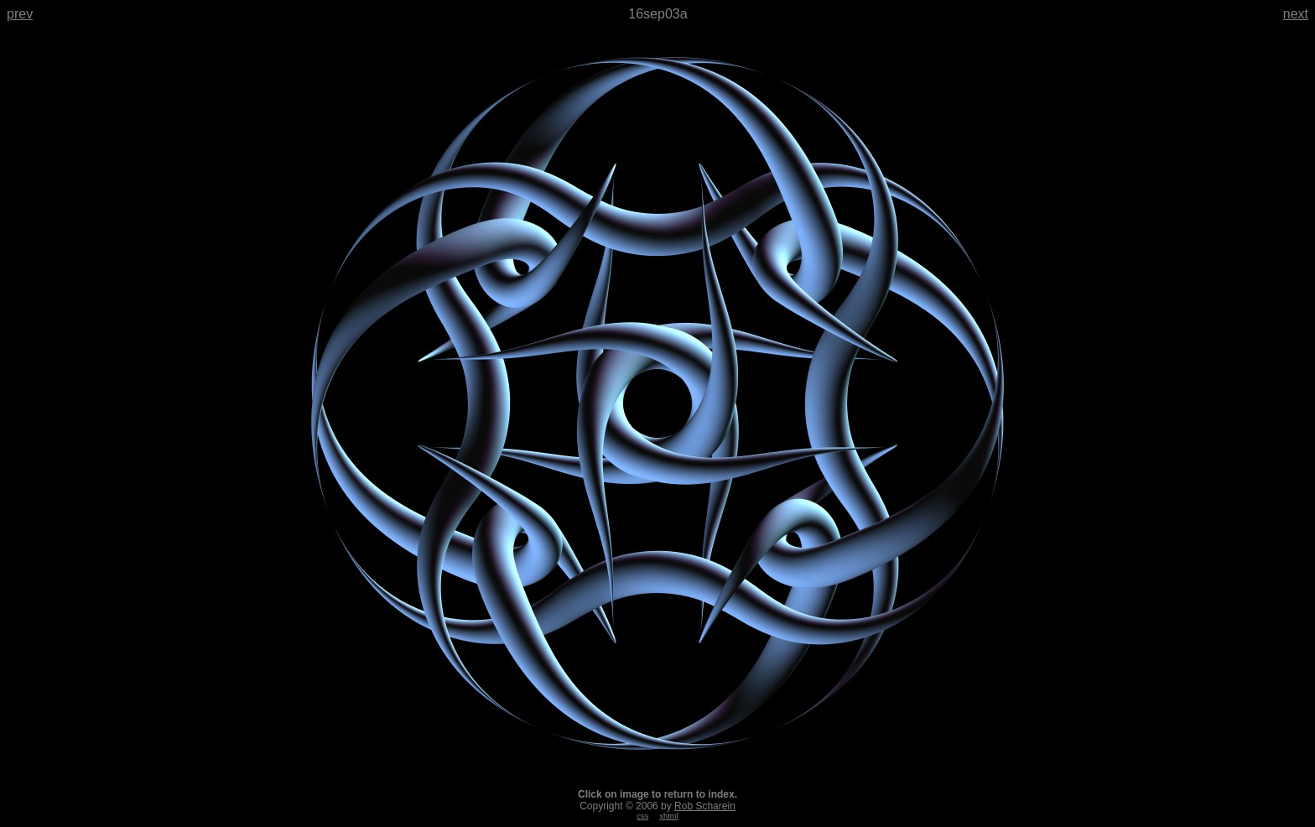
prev (20, 14)
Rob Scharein (704, 806)
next (1295, 14)
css (642, 816)
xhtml (668, 816)
